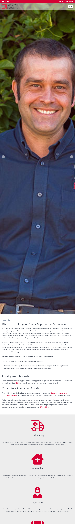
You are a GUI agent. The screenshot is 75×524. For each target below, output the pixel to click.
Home (4, 320)
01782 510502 (43, 407)
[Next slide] (71, 156)
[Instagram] (5, 1)
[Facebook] (3, 1)
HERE (17, 383)
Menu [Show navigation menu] (70, 7)
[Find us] (62, 1)
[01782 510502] (65, 1)
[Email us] (60, 1)
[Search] (72, 1)
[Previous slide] (3, 156)
